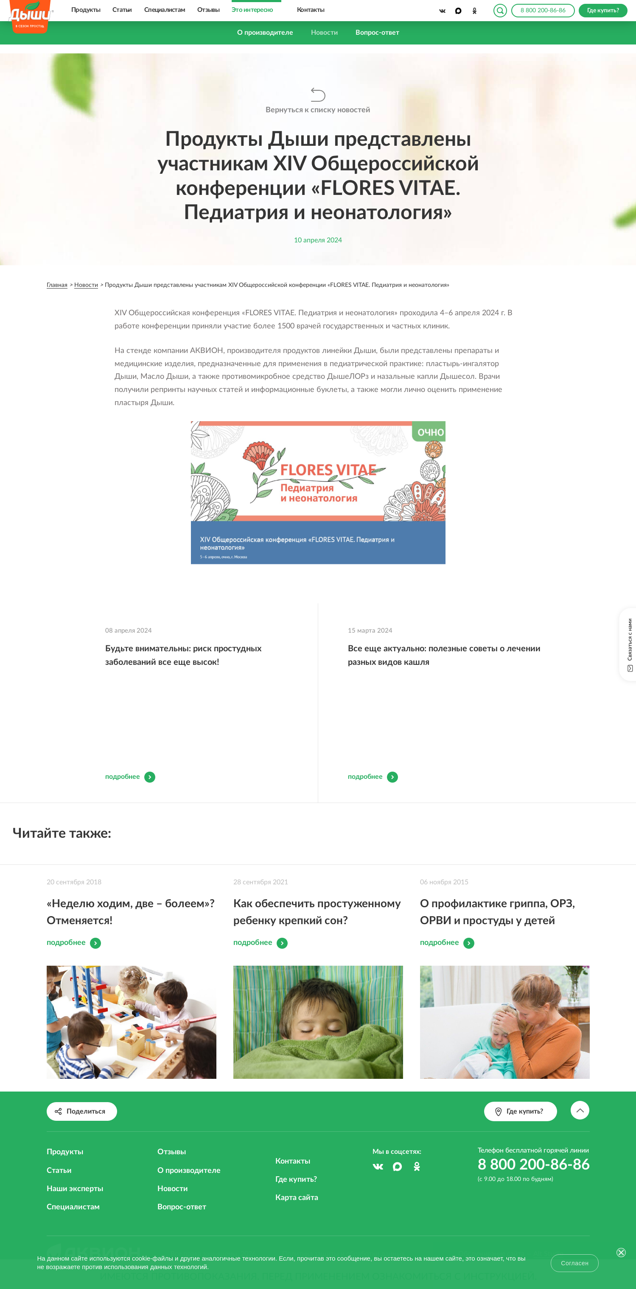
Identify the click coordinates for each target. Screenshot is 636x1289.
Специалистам (164, 10)
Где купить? (296, 1167)
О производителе (265, 32)
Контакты (310, 10)
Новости (324, 32)
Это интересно (252, 10)
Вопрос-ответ (377, 32)
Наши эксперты (75, 1176)
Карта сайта (296, 1185)
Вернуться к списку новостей (318, 110)
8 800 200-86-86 (543, 11)
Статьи (122, 10)
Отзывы (208, 10)
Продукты (85, 10)
